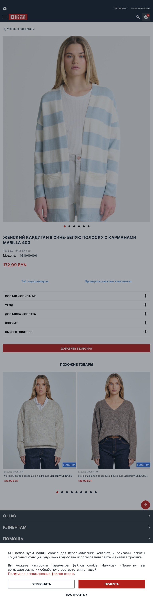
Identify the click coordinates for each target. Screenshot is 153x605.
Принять (112, 584)
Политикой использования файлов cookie (41, 574)
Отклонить (41, 584)
